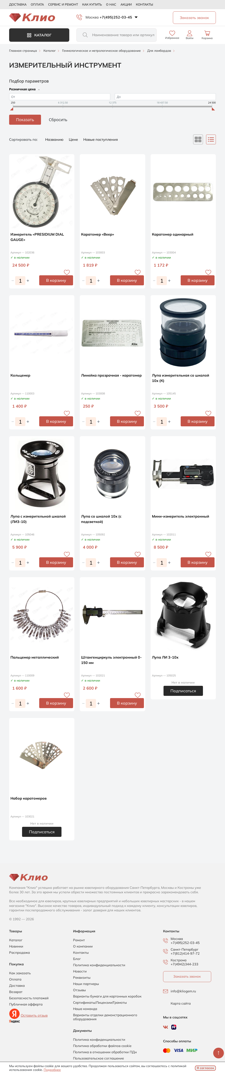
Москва (92, 17)
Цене (74, 139)
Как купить (92, 4)
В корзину (56, 280)
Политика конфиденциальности (99, 965)
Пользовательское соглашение (98, 1058)
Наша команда (85, 1009)
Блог (77, 959)
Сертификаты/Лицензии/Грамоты (100, 1003)
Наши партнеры (86, 984)
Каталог (39, 35)
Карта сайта (181, 1003)
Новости (80, 971)
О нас (111, 4)
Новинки (16, 946)
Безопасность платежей (29, 998)
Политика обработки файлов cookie (102, 1046)
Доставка (18, 4)
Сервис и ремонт (63, 4)
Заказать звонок (187, 976)
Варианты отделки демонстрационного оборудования (105, 1017)
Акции (126, 4)
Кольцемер (20, 375)
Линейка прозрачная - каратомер (111, 375)
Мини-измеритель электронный (180, 516)
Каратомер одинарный (172, 234)
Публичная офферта (26, 1004)
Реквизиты (81, 978)
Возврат (15, 992)
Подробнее (52, 1070)
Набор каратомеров (28, 798)
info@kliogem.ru (183, 991)
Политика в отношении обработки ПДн (105, 1052)
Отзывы (79, 990)
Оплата (37, 4)
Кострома (178, 960)
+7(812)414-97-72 (185, 953)
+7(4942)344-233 (184, 964)
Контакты (144, 4)
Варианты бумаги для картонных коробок (107, 996)
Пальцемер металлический (34, 657)
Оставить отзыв (34, 1015)
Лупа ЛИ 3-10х (165, 657)
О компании (83, 946)
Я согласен (205, 1068)
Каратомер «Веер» (97, 234)
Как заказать (20, 973)
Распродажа (19, 953)
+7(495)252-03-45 (116, 17)
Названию (54, 139)
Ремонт (79, 940)
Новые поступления (100, 139)
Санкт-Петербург (184, 950)
